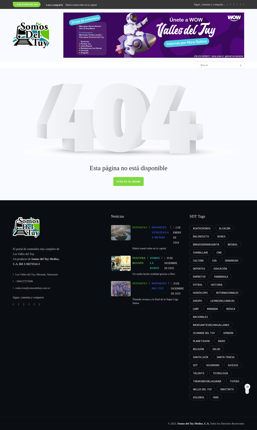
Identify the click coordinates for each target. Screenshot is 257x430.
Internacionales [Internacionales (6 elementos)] (227, 292)
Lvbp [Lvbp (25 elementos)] (196, 308)
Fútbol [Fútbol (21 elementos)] (198, 284)
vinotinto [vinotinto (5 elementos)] (227, 389)
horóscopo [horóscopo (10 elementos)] (200, 292)
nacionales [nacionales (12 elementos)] (200, 316)
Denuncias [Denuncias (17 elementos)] (231, 260)
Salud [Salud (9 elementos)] (216, 349)
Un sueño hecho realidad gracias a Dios (153, 273)
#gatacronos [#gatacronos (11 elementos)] (202, 228)
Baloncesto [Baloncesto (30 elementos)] (201, 236)
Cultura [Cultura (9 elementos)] (198, 260)
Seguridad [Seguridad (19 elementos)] (212, 365)
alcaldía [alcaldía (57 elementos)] (224, 228)
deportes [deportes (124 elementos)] (199, 268)
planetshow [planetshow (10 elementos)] (201, 341)
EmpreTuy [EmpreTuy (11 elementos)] (199, 276)
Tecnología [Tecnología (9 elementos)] (220, 373)
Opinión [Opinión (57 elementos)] (228, 333)
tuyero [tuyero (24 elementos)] (234, 381)
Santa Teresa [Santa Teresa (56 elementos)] (226, 357)
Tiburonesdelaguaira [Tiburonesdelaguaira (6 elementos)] (207, 381)
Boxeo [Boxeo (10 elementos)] (221, 236)
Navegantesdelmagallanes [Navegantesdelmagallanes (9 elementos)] (211, 324)
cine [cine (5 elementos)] (219, 252)
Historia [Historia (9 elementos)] (216, 284)
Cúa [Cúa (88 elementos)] (214, 260)
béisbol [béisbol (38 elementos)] (233, 244)
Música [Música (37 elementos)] (230, 308)
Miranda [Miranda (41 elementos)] (212, 308)
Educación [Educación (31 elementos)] (220, 268)
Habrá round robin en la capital (81, 5)
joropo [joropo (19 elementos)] (197, 300)
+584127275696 (23, 281)
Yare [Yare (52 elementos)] (216, 397)
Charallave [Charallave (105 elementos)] (200, 252)
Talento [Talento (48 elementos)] (198, 373)
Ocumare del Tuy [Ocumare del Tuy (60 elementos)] (204, 333)
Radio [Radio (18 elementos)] (221, 341)
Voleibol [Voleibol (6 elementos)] (199, 397)
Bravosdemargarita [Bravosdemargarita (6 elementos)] (206, 244)
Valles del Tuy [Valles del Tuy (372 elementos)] (202, 389)
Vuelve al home (128, 181)
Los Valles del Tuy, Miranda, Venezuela (35, 274)
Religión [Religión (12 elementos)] (198, 349)
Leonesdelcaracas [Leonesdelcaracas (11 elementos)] (222, 300)
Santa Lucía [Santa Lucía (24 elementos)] (200, 357)
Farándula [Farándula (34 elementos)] (221, 276)
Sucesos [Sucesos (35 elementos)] (233, 365)
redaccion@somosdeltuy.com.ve (31, 288)
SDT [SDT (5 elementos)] (195, 365)
